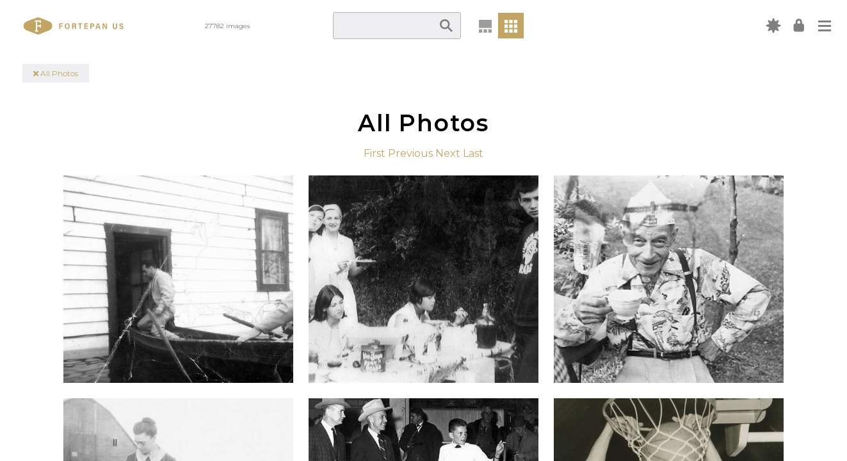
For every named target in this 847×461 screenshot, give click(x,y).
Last (473, 153)
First (374, 153)
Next (447, 153)
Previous (410, 153)
